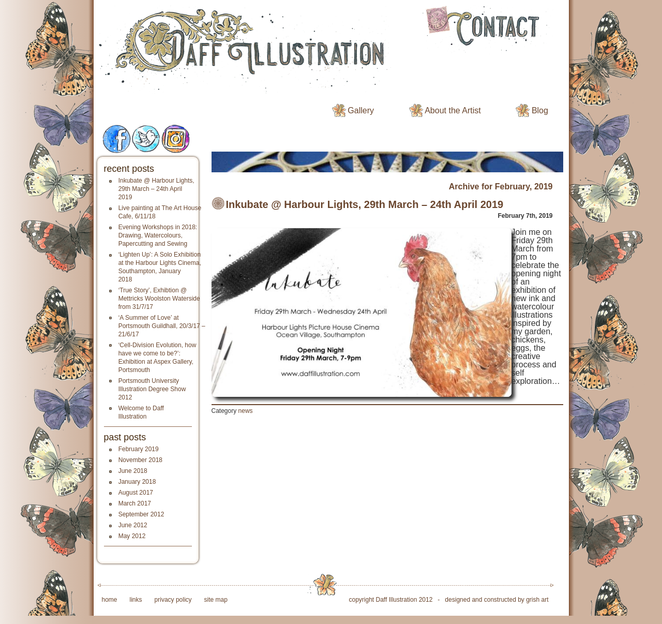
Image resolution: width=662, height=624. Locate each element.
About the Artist (453, 110)
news (245, 410)
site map (216, 599)
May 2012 (132, 536)
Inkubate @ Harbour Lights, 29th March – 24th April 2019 (156, 189)
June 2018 (132, 470)
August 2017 (135, 492)
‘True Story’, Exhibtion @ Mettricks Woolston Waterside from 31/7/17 (159, 298)
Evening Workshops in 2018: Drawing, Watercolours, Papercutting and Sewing (158, 235)
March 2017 (134, 503)
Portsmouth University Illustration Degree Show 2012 (152, 389)
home (109, 599)
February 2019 (138, 449)
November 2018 (140, 460)
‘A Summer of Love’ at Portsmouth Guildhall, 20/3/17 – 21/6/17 (161, 326)
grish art (537, 599)
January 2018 (137, 481)
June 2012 (132, 525)
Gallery (361, 110)
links (136, 599)
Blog (540, 110)
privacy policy (173, 599)
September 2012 (141, 514)
